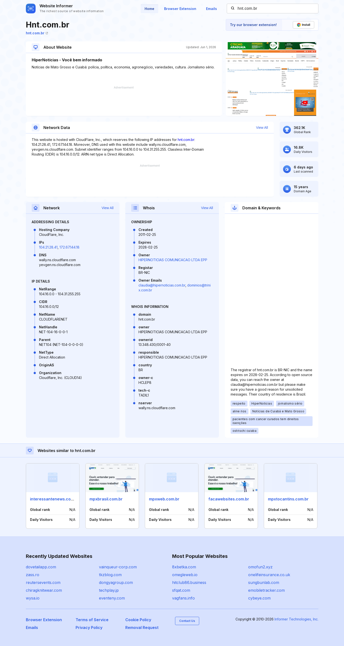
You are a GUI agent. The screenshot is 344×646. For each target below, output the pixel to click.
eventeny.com (112, 598)
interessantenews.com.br (54, 499)
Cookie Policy (138, 619)
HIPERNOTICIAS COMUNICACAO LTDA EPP (172, 260)
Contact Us (187, 621)
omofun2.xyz (260, 566)
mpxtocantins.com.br (288, 499)
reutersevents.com (43, 582)
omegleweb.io (184, 574)
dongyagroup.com (116, 582)
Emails (211, 9)
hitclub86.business (189, 582)
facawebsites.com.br (228, 499)
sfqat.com (181, 590)
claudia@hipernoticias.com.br (161, 285)
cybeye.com (259, 598)
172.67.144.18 (69, 247)
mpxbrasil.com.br (106, 499)
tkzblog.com (110, 574)
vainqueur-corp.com (118, 566)
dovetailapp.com (41, 566)
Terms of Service (92, 619)
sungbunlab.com (263, 582)
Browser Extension (180, 9)
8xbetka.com (184, 566)
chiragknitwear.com (44, 590)
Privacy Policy (89, 627)
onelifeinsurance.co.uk (269, 574)
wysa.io (32, 598)
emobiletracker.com (266, 590)
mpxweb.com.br (164, 499)
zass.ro (32, 574)
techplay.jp (109, 590)
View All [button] (262, 127)
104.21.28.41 (48, 247)
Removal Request (141, 627)
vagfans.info (183, 598)
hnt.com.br (37, 33)
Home (149, 9)
